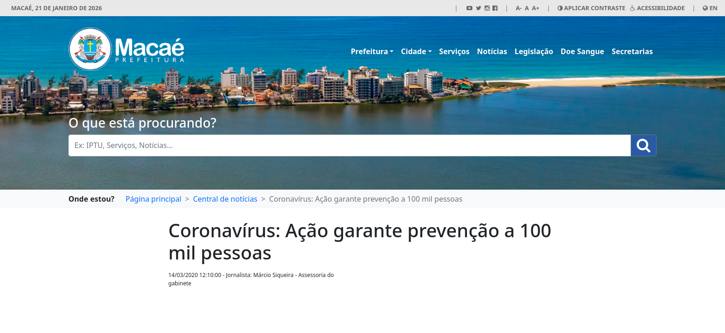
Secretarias (632, 51)
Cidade (413, 51)
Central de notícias (225, 199)
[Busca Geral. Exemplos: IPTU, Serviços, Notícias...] (349, 145)
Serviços (454, 51)
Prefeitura (369, 51)
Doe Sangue (582, 51)
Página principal (153, 199)
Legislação (534, 51)
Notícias (492, 51)
